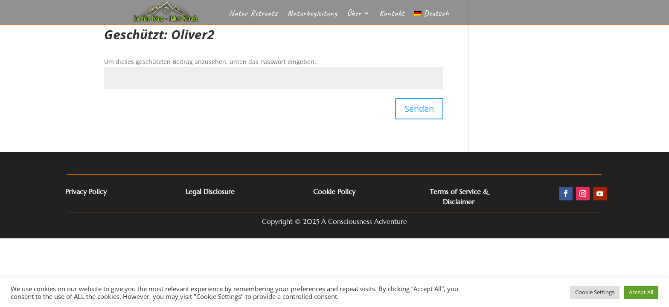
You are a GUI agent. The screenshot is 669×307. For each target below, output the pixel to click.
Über (354, 14)
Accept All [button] (641, 292)
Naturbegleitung (312, 14)
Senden (419, 108)
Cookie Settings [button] (594, 292)
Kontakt (391, 14)
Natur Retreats (253, 14)
